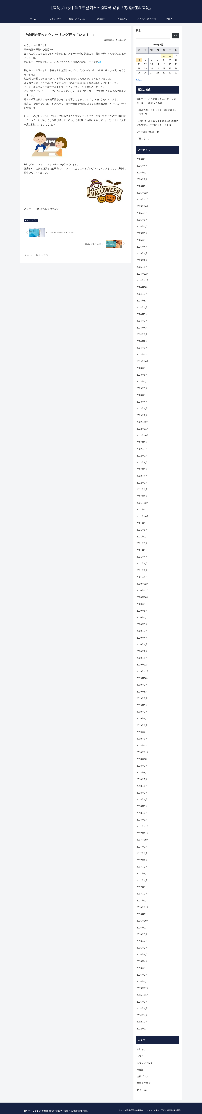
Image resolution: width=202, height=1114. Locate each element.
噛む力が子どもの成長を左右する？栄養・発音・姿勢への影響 (156, 101)
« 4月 (139, 79)
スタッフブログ (31, 220)
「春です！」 (143, 138)
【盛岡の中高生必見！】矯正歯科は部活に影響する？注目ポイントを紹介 (157, 123)
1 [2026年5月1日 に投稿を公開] (164, 55)
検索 (138, 30)
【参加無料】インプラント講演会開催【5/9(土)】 (156, 112)
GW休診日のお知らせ (148, 131)
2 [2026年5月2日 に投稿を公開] (170, 55)
